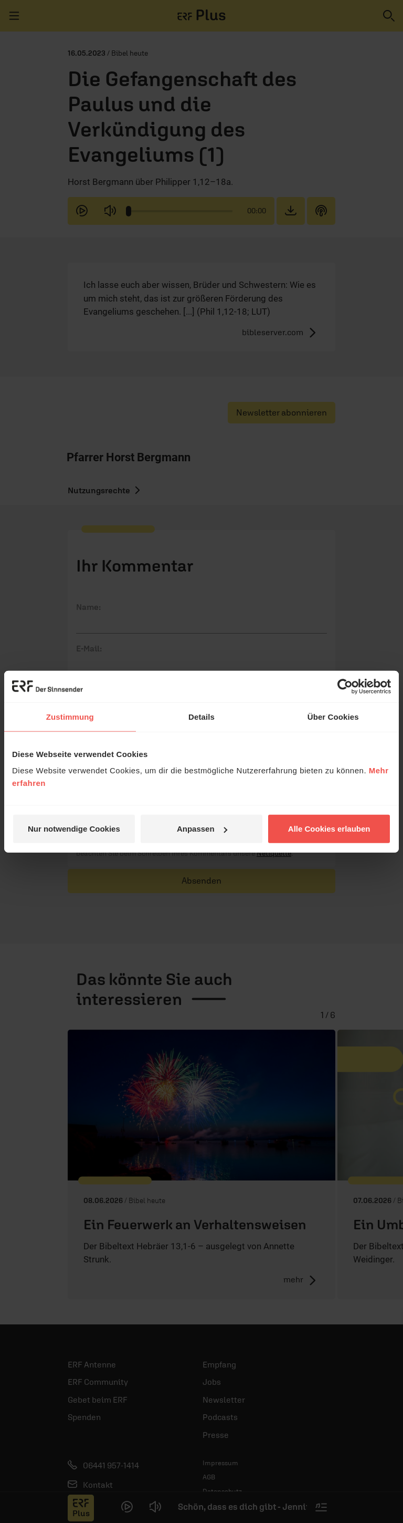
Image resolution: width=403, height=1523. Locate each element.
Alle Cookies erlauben (329, 828)
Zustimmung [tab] (70, 716)
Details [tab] (201, 716)
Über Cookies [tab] (333, 716)
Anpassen (202, 828)
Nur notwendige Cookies (74, 828)
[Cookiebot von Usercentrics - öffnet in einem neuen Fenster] (345, 686)
